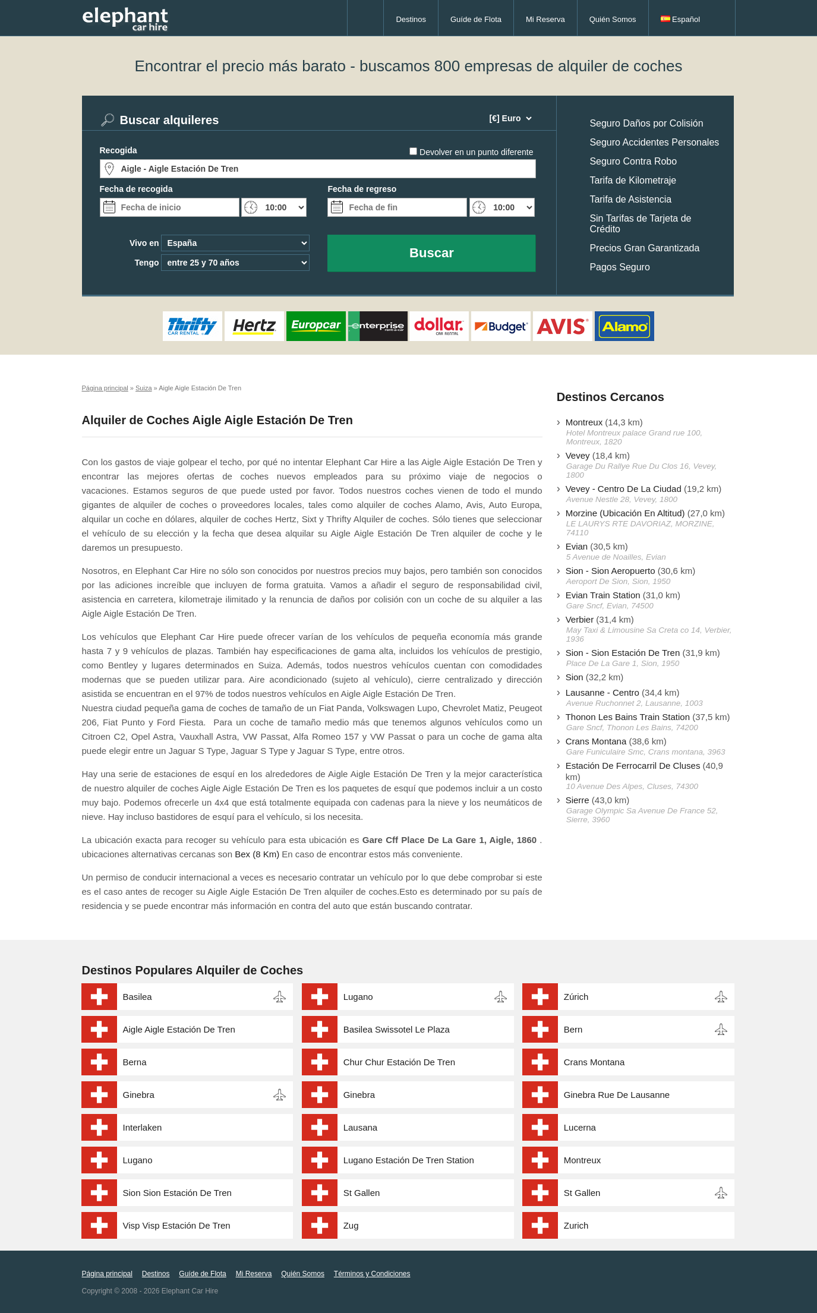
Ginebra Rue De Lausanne (617, 1095)
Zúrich (576, 997)
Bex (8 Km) (257, 854)
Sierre (577, 800)
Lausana (360, 1127)
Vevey (578, 455)
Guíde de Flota (475, 19)
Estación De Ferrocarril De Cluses (633, 765)
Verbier (580, 619)
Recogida (118, 150)
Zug (351, 1225)
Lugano (358, 997)
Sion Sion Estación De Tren (177, 1193)
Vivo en (144, 243)
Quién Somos (612, 19)
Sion (574, 677)
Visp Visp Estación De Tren (177, 1225)
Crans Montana (596, 741)
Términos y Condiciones (372, 1274)
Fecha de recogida (136, 189)
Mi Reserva (545, 19)
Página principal (107, 1274)
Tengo (147, 262)
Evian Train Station (603, 595)
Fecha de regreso (361, 189)
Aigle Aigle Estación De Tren (179, 1029)
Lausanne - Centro (602, 692)
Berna (135, 1062)
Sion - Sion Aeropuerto (610, 571)
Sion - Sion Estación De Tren (623, 653)
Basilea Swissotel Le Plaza (396, 1029)
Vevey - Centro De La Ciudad (624, 489)
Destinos (411, 19)
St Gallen (361, 1193)
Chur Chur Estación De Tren (399, 1062)
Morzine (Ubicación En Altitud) (625, 513)
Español (681, 19)
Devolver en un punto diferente (476, 152)
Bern (573, 1029)
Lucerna (580, 1127)
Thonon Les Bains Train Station (628, 717)
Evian (577, 546)
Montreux (584, 422)
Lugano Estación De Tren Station (408, 1160)
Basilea (137, 997)
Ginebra (138, 1095)
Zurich (576, 1225)
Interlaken (142, 1127)
